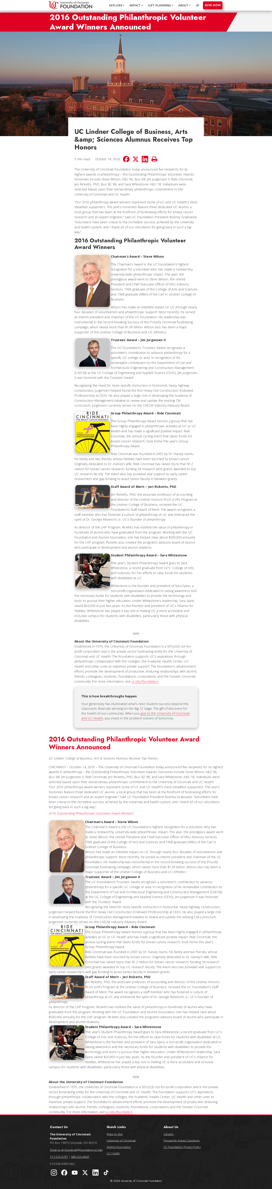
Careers (169, 1134)
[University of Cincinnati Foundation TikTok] (106, 1173)
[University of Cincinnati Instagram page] (54, 1173)
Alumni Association (119, 1147)
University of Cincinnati (121, 1140)
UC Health (113, 1153)
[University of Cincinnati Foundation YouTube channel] (75, 1173)
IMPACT (136, 5)
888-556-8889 (80, 1157)
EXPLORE (117, 5)
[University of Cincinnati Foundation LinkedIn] (95, 1173)
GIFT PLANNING (161, 5)
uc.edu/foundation (144, 681)
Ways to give (115, 1134)
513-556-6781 (59, 1157)
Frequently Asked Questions (182, 1140)
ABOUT (185, 5)
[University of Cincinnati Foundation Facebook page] (64, 1173)
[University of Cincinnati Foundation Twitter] (85, 1173)
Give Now (213, 5)
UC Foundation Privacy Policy (182, 1147)
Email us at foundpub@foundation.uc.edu (76, 1150)
